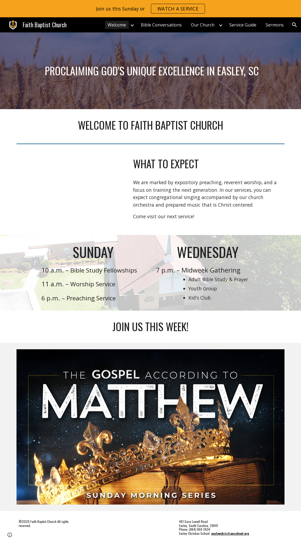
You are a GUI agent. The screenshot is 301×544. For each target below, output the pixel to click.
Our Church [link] (202, 25)
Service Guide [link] (242, 25)
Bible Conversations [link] (161, 25)
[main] (150, 70)
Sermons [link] (275, 25)
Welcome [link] (117, 25)
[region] (150, 8)
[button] (294, 24)
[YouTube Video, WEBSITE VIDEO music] (70, 191)
